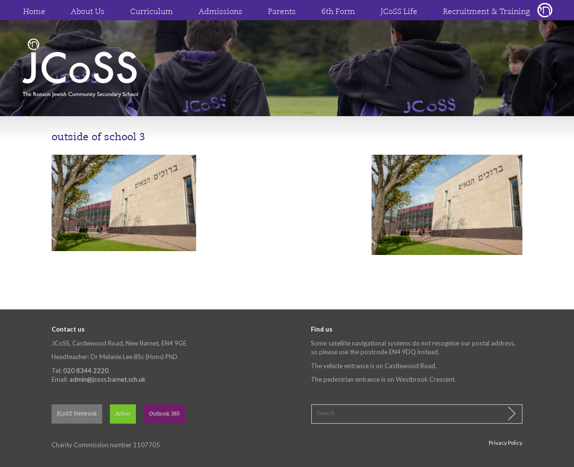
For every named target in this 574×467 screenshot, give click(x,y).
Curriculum (151, 12)
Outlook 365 (164, 414)
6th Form (338, 12)
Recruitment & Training (486, 12)
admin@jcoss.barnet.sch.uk (107, 379)
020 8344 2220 (85, 370)
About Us (88, 12)
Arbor (123, 414)
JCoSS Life (399, 12)
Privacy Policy (505, 443)
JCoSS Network (77, 414)
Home (34, 12)
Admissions (220, 12)
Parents (282, 12)
